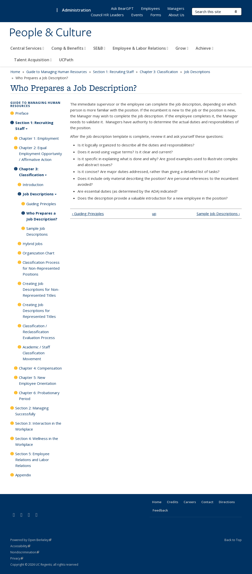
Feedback (160, 510)
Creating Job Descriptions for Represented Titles (39, 310)
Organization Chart (38, 252)
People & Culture (50, 32)
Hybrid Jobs (33, 243)
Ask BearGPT (122, 8)
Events (137, 14)
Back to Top (233, 540)
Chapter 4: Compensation (40, 368)
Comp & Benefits (68, 48)
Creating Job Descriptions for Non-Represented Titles (41, 289)
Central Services (27, 48)
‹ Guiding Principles (88, 213)
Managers (175, 8)
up (154, 213)
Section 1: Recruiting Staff (113, 71)
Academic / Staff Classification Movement (36, 352)
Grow (181, 48)
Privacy (16, 558)
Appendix (23, 474)
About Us (176, 14)
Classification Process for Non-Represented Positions (41, 268)
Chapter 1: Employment (39, 138)
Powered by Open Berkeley (30, 540)
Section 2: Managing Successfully (32, 410)
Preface (22, 113)
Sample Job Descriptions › (218, 213)
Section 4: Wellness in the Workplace (36, 441)
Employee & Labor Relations (140, 48)
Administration (76, 10)
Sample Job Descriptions (37, 231)
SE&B (99, 48)
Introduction (33, 184)
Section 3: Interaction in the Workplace (38, 426)
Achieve (204, 48)
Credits (172, 502)
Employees (150, 8)
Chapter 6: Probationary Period (39, 395)
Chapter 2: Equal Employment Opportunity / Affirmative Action (40, 153)
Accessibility (20, 546)
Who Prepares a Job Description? (41, 216)
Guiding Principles (41, 203)
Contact (207, 502)
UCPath (66, 59)
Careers (190, 502)
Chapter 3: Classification (159, 71)
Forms (155, 14)
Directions (227, 502)
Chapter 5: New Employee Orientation (37, 380)
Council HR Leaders (107, 14)
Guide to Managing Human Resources (56, 71)
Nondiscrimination (24, 552)
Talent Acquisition (33, 59)
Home (15, 71)
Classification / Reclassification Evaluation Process (39, 331)
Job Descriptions (197, 71)
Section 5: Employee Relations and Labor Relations (32, 459)
